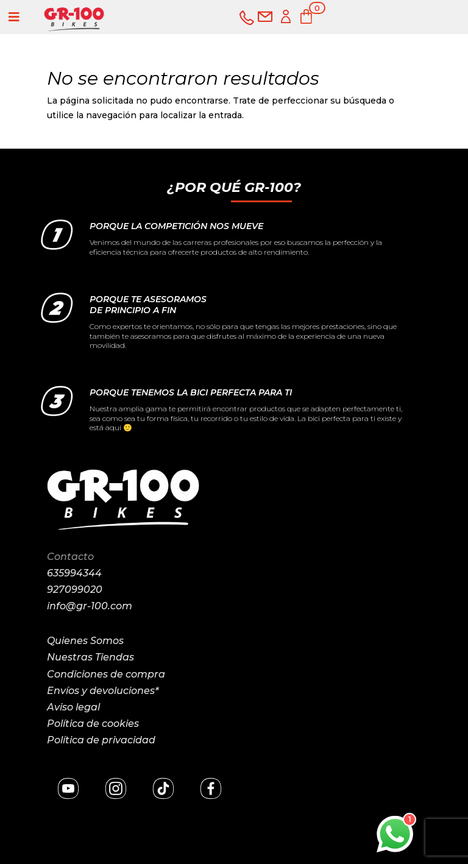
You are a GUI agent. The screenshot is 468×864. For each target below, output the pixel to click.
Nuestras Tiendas (90, 657)
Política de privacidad (101, 740)
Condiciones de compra (106, 674)
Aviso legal (73, 707)
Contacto (70, 556)
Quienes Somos (85, 640)
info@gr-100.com (89, 606)
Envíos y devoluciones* (102, 690)
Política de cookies (93, 723)
